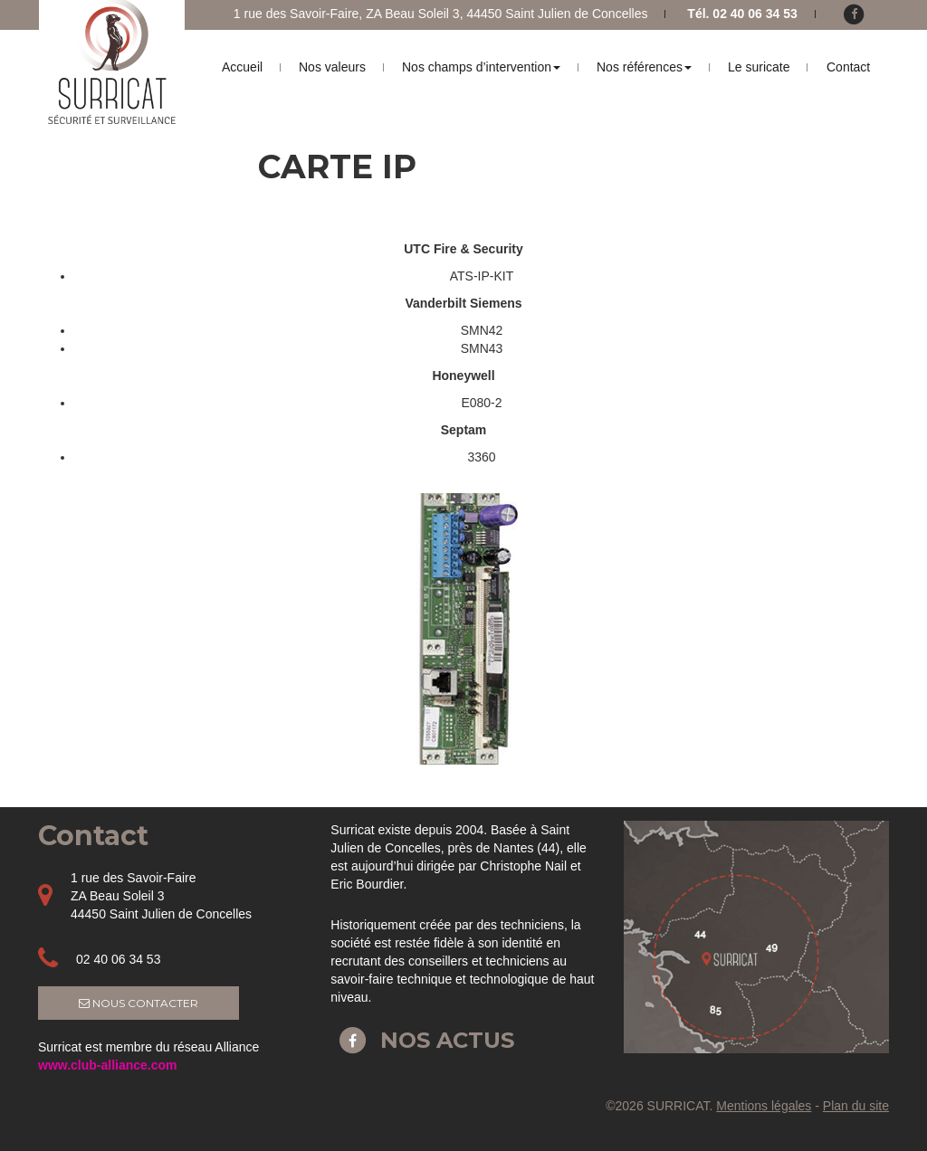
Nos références (644, 67)
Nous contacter (138, 1003)
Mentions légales (763, 1106)
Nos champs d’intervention (481, 67)
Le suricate (758, 67)
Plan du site (856, 1106)
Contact (848, 67)
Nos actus (422, 1040)
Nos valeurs (332, 67)
